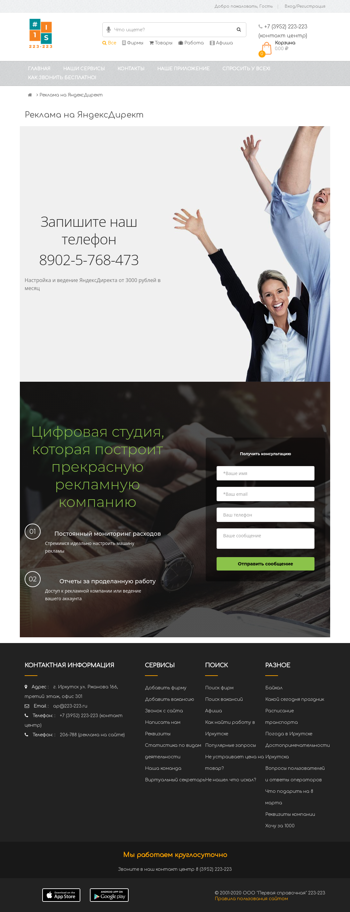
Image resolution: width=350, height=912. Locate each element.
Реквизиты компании (290, 814)
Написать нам (162, 722)
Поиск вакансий (224, 699)
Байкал (273, 688)
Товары (160, 43)
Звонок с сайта (164, 711)
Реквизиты (158, 734)
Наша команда (163, 768)
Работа (191, 43)
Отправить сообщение (265, 564)
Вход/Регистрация (305, 6)
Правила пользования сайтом (251, 898)
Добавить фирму (166, 688)
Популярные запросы (230, 745)
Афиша (221, 43)
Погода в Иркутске (288, 734)
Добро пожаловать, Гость (244, 6)
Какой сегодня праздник (294, 699)
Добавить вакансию (169, 699)
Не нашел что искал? (230, 780)
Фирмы (132, 43)
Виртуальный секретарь (175, 780)
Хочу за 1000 (280, 826)
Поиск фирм (219, 688)
